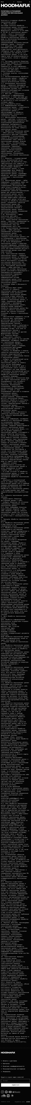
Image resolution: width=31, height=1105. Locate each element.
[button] (8, 2)
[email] (15, 1080)
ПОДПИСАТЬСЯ (15, 1085)
